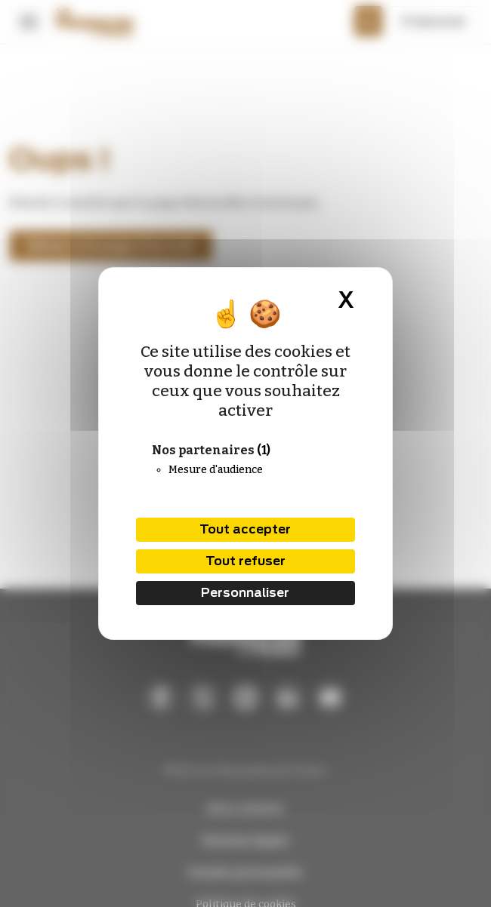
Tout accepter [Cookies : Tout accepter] (245, 529)
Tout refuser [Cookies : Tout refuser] (245, 561)
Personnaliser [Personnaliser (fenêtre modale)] (245, 593)
